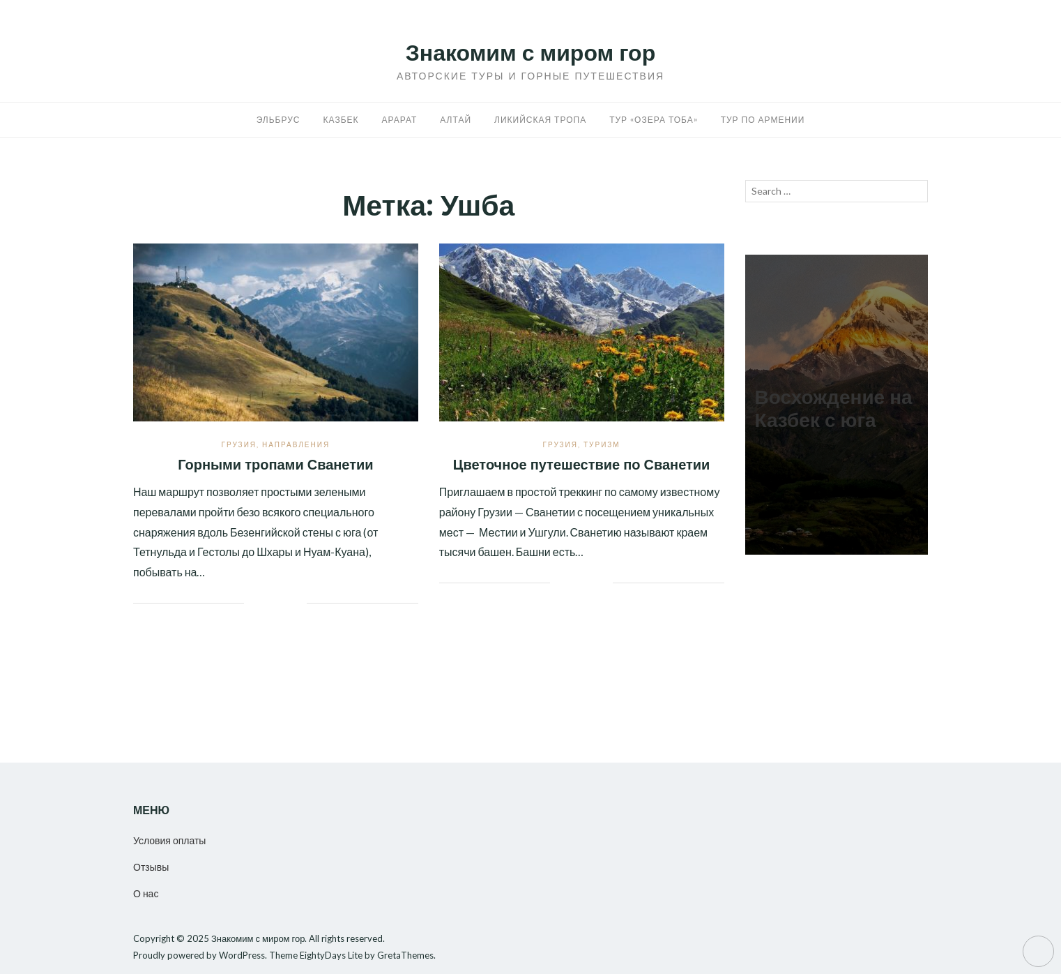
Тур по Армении (763, 120)
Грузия (239, 444)
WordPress (242, 955)
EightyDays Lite (331, 955)
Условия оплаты (169, 840)
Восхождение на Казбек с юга (834, 409)
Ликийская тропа (540, 120)
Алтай (455, 120)
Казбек (341, 120)
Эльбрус (278, 120)
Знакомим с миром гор (530, 52)
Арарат (400, 120)
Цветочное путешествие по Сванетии (581, 464)
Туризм (601, 444)
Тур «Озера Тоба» (653, 120)
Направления (296, 444)
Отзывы (151, 867)
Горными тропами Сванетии (275, 464)
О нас (145, 893)
